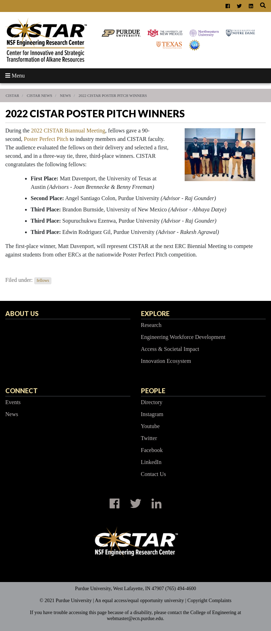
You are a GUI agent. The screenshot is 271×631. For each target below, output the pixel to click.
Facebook (152, 450)
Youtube (150, 426)
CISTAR (12, 95)
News (65, 95)
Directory (151, 402)
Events (13, 402)
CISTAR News (39, 95)
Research (151, 325)
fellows (43, 280)
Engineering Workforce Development (183, 337)
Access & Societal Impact (170, 349)
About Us (21, 313)
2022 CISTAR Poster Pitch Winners (113, 95)
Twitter (149, 438)
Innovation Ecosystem (166, 361)
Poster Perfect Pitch (46, 139)
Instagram (152, 414)
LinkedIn (151, 462)
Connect (21, 391)
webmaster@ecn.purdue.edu (135, 618)
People (153, 391)
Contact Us (153, 474)
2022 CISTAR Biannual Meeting (68, 131)
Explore (155, 313)
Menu (15, 76)
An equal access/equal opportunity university (139, 600)
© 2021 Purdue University (65, 600)
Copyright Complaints (209, 600)
